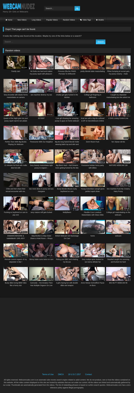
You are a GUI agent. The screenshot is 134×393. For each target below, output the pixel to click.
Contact (88, 374)
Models (101, 20)
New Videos (22, 20)
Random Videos (69, 20)
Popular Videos (52, 20)
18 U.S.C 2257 (74, 374)
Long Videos (36, 20)
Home (10, 20)
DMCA (61, 374)
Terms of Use (48, 374)
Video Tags (87, 20)
